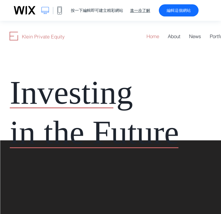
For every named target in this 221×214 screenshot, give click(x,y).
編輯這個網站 (179, 10)
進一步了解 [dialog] (140, 10)
